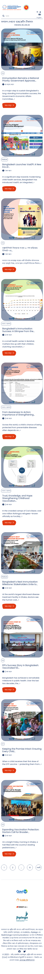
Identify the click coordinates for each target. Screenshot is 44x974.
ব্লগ (3, 744)
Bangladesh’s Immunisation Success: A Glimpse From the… (18, 330)
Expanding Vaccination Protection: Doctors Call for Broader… (20, 831)
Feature (4, 159)
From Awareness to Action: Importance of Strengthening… (18, 413)
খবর (3, 73)
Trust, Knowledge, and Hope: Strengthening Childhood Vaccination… (17, 498)
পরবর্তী (38, 867)
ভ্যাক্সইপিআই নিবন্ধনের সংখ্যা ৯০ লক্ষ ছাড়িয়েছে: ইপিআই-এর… (20, 249)
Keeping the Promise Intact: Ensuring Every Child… (21, 750)
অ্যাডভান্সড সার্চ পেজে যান (22, 24)
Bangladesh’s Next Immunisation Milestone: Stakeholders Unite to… (20, 583)
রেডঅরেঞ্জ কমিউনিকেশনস (27, 960)
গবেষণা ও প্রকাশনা (6, 324)
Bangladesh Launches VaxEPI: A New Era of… (21, 166)
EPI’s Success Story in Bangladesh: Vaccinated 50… (20, 666)
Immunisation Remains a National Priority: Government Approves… (20, 79)
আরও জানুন (9, 105)
